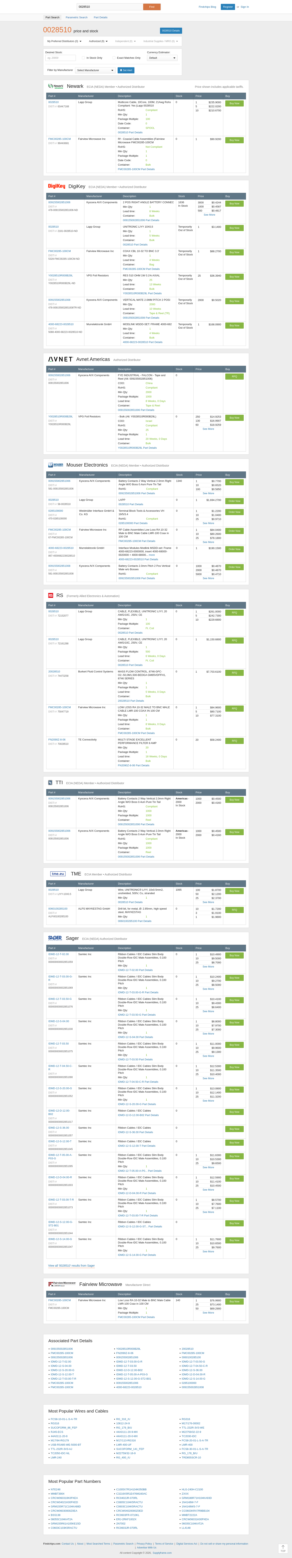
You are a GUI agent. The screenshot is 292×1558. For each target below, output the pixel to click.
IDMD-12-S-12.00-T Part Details (137, 1145)
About (80, 1543)
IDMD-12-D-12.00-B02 (129, 1370)
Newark (96, 86)
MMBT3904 (57, 1493)
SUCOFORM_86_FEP (64, 1427)
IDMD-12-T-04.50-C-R (195, 1365)
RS (84, 595)
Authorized (99, 41)
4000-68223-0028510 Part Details (142, 342)
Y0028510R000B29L (60, 275)
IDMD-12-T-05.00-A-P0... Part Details (140, 1170)
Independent (126, 41)
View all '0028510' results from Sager (71, 1265)
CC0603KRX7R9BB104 (195, 1510)
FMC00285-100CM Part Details (136, 169)
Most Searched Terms (98, 1543)
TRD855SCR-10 (191, 1457)
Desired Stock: (60, 56)
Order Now (234, 501)
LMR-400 (187, 1444)
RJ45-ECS (57, 1431)
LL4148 (186, 1527)
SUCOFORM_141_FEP (130, 1449)
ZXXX (185, 1493)
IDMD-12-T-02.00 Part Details (135, 970)
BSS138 (55, 1515)
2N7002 (121, 1523)
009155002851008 (59, 299)
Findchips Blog (207, 6)
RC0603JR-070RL (127, 1527)
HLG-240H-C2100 (192, 1489)
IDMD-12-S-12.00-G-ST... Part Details (140, 1226)
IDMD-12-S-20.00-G (60, 1088)
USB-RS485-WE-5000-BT (66, 1444)
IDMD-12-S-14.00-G (60, 1239)
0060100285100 (58, 908)
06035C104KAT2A (192, 1523)
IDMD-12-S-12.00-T (60, 1141)
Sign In (245, 6)
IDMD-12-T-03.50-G (60, 998)
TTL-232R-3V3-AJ (61, 1449)
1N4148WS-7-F (191, 1506)
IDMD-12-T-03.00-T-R (61, 1199)
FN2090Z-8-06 (57, 739)
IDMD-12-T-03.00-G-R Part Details (138, 992)
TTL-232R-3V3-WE (193, 1427)
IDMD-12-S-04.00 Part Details (135, 1037)
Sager (87, 938)
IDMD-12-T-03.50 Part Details (135, 1059)
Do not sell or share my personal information (224, 1543)
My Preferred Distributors (65, 41)
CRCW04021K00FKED (64, 1502)
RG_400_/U (123, 1457)
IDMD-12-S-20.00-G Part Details (137, 1104)
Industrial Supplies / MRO (161, 41)
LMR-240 (56, 1457)
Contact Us (68, 1543)
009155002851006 (59, 202)
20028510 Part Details (131, 700)
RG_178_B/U (189, 1453)
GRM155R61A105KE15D (66, 1523)
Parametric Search (123, 1543)
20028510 (54, 671)
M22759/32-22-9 (191, 1431)
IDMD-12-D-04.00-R (60, 1177)
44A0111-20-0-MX (127, 1436)
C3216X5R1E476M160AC (131, 1493)
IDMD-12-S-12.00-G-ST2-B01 (133, 1378)
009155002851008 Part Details (141, 317)
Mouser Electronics (108, 465)
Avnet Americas (94, 359)
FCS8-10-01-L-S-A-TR (64, 1419)
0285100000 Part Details (133, 523)
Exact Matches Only (127, 57)
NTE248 (55, 1489)
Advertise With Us (146, 1547)
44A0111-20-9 (59, 1436)
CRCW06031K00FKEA (195, 1519)
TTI (86, 782)
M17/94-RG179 (60, 1440)
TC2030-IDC (189, 1436)
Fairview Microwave (99, 1284)
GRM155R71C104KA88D (66, 1506)
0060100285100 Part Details (134, 921)
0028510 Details (171, 30)
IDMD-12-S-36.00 (58, 1127)
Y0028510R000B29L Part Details (142, 293)
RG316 (186, 1419)
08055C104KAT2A (61, 1519)
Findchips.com (56, 6)
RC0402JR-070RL (127, 1497)
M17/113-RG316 (126, 1440)
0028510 (53, 102)
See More (209, 214)
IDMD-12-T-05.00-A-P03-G (132, 1374)
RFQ (234, 376)
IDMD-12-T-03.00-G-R (129, 1361)
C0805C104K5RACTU (129, 1502)
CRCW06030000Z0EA (64, 1510)
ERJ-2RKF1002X (126, 1519)
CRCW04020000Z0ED (129, 1510)
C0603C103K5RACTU (64, 1527)
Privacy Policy (144, 1543)
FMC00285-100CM (59, 138)
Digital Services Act (186, 1543)
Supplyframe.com (162, 1552)
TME (90, 873)
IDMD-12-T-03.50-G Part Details (137, 1014)
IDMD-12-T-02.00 (58, 954)
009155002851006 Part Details (141, 220)
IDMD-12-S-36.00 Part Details (135, 1132)
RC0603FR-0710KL (127, 1515)
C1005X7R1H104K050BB (131, 1489)
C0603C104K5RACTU (129, 1506)
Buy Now (234, 103)
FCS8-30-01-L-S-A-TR (195, 1449)
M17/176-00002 (191, 1423)
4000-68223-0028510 (61, 324)
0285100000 (55, 510)
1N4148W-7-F (190, 1502)
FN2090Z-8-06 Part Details (133, 765)
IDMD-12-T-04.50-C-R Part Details (138, 1081)
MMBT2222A (189, 1515)
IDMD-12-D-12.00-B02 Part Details (138, 1115)
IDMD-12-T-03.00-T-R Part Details (138, 1215)
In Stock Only (92, 57)
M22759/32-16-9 (125, 1453)
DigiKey (97, 186)
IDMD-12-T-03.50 (58, 1043)
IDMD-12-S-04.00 (58, 1021)
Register (228, 6)
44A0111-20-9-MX (127, 1431)
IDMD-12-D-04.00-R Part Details (137, 1193)
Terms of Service (164, 1543)
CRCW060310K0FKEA (64, 1497)
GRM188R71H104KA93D (197, 1497)
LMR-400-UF (123, 1444)
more (152, 554)
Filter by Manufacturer (60, 70)
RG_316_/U (123, 1419)
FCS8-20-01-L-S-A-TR (195, 1440)
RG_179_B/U (124, 1427)
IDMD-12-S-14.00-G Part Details (137, 1254)
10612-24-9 (123, 1423)
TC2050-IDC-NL (60, 1453)
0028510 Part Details (130, 132)
